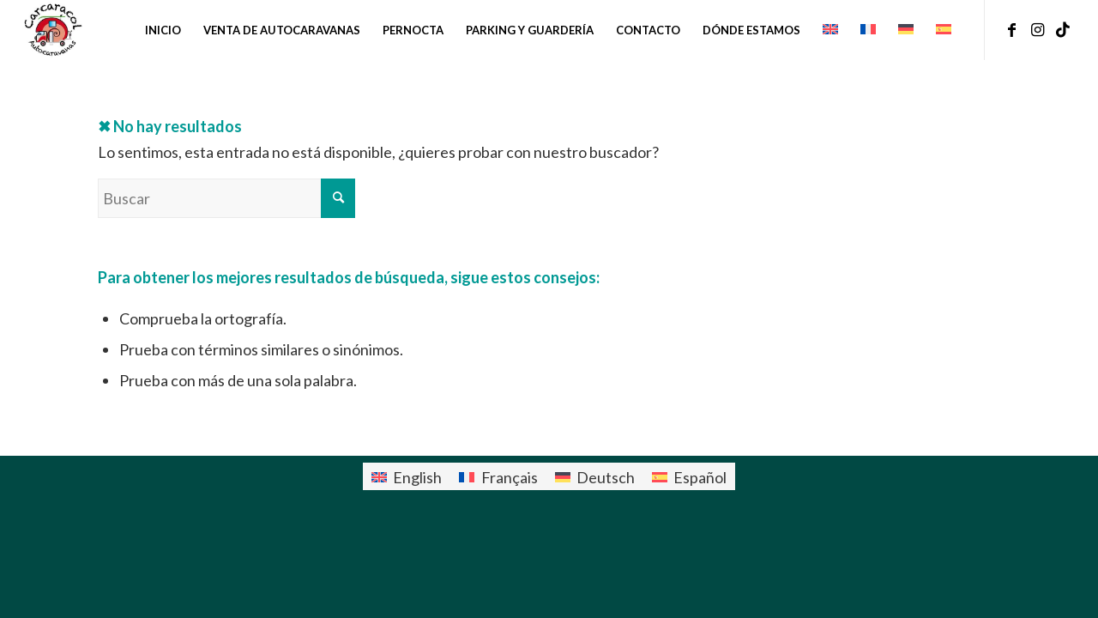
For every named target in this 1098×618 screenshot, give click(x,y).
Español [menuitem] (700, 477)
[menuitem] (163, 30)
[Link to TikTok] (1063, 29)
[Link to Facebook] (1011, 29)
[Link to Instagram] (1037, 29)
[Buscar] (226, 198)
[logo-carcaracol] (52, 30)
